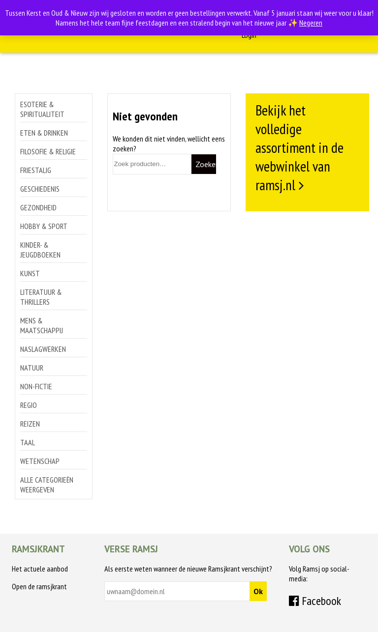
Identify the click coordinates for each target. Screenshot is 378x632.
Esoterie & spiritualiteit (42, 109)
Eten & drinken (44, 133)
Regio (28, 405)
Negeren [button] (310, 23)
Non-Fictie (36, 386)
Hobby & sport (43, 226)
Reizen (30, 424)
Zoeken (205, 164)
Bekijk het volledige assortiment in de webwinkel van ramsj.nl (299, 147)
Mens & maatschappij (41, 325)
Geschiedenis (40, 189)
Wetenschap (40, 461)
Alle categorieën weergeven (46, 484)
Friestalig (35, 170)
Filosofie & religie (48, 151)
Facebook (315, 600)
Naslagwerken (43, 349)
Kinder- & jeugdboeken (40, 249)
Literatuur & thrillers (41, 297)
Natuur (31, 368)
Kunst (30, 273)
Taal (27, 442)
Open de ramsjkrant (39, 586)
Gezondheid (38, 207)
